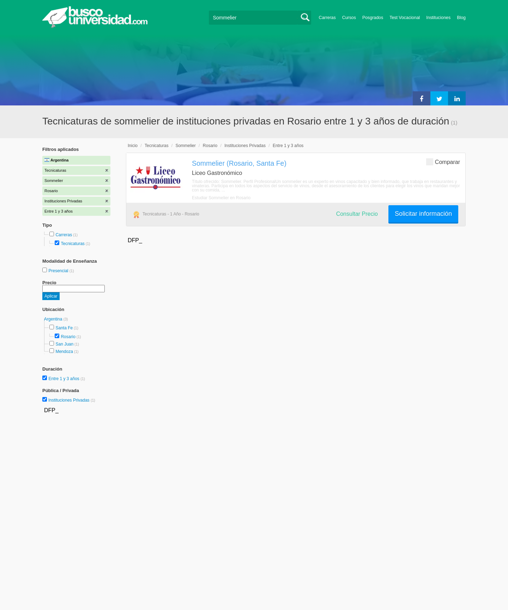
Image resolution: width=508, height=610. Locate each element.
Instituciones (438, 18)
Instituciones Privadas (71, 400)
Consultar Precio (357, 214)
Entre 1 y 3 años (64, 378)
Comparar (443, 161)
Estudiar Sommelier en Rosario (221, 197)
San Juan (64, 344)
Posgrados (372, 18)
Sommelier (185, 145)
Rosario (68, 336)
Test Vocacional (404, 18)
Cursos (349, 18)
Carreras (327, 18)
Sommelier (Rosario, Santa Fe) (239, 163)
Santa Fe (64, 327)
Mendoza (64, 351)
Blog (461, 18)
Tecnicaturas (72, 243)
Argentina (54, 319)
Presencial (58, 270)
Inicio (133, 145)
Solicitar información (423, 213)
